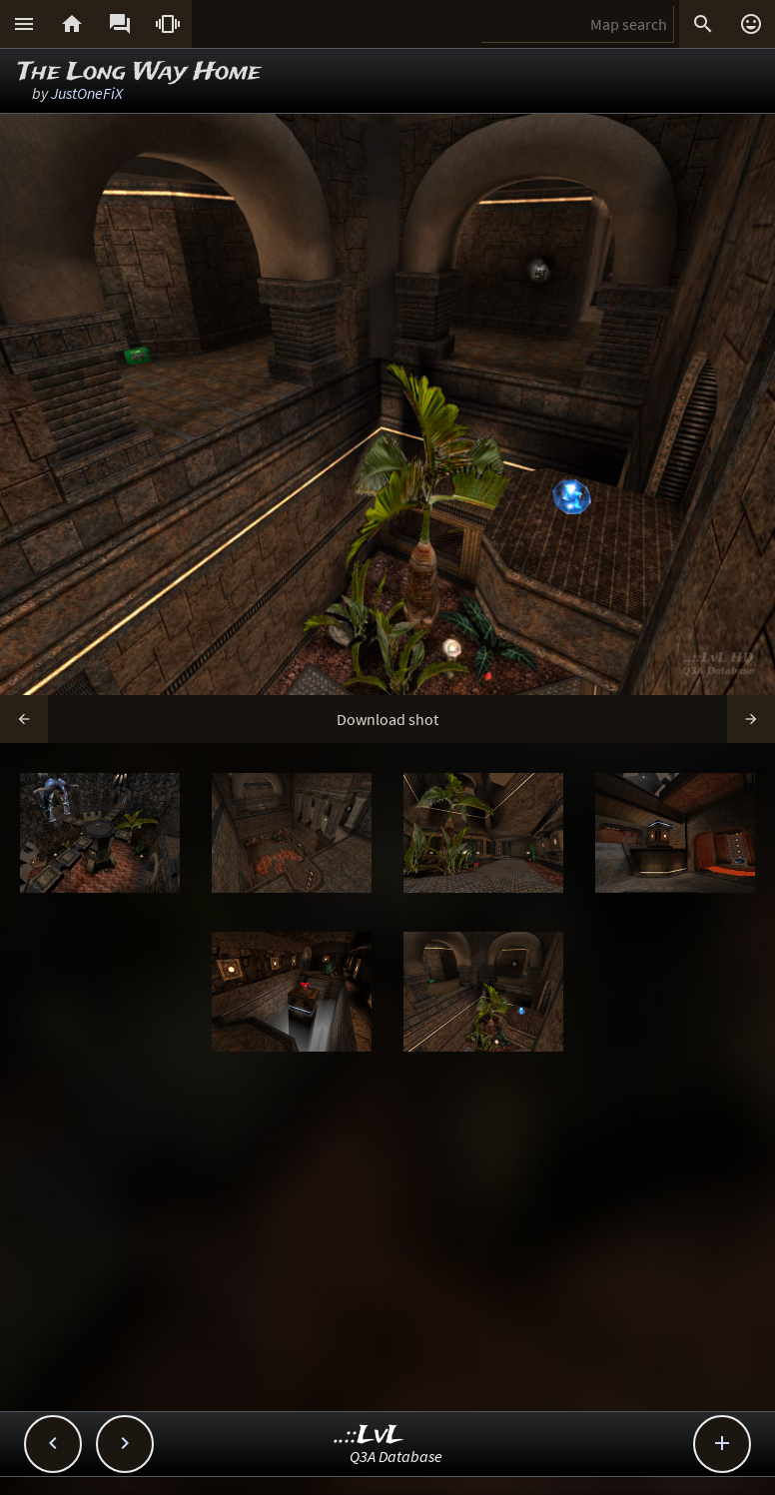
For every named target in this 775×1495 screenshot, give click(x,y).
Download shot (387, 719)
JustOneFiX (87, 93)
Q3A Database (396, 1456)
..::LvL (369, 1435)
